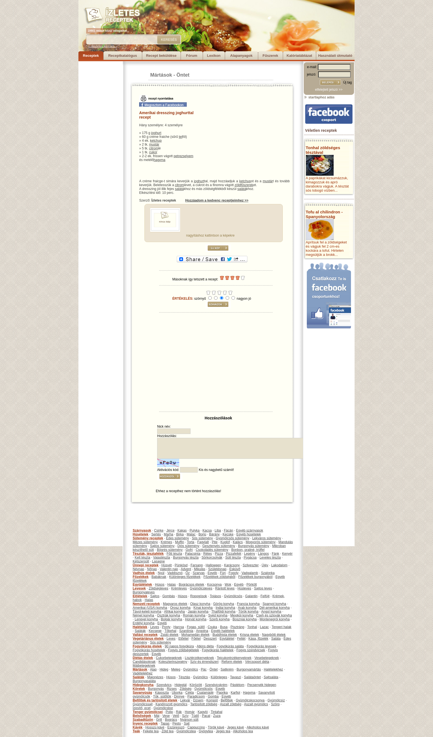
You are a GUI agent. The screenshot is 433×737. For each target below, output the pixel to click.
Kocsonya (214, 584)
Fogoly (234, 573)
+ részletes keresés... (102, 46)
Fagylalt (203, 542)
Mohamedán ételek (195, 635)
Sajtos (154, 596)
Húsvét (167, 565)
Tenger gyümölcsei (148, 712)
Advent (186, 569)
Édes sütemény (177, 538)
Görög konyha (223, 604)
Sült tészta (233, 557)
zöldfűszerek (244, 185)
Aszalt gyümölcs (256, 704)
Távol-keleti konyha (147, 611)
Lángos (263, 554)
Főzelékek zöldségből (219, 577)
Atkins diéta (205, 646)
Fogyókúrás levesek (261, 646)
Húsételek (141, 534)
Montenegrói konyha (275, 619)
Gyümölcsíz (276, 700)
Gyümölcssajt (143, 704)
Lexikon (213, 55)
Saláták (140, 631)
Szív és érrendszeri (204, 662)
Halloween (213, 565)
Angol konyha (271, 611)
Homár (190, 712)
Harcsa (178, 627)
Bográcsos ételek (191, 584)
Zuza (217, 716)
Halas (171, 584)
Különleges (219, 677)
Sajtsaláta (271, 677)
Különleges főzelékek (184, 577)
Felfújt (265, 596)
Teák (136, 731)
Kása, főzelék (258, 638)
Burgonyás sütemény (253, 546)
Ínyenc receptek (145, 723)
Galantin (251, 596)
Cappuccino (196, 727)
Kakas (182, 530)
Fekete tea (151, 731)
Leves (154, 627)
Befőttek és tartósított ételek (155, 700)
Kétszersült (141, 561)
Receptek (91, 55)
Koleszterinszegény (173, 662)
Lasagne (158, 561)
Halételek (140, 627)
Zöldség (186, 689)
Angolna (202, 631)
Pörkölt (252, 584)
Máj (156, 716)
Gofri (189, 550)
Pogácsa (250, 557)
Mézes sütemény (145, 542)
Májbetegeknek (144, 666)
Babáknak (159, 577)
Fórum (191, 55)
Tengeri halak (281, 627)
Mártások (161, 75)
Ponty (166, 627)
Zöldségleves (158, 588)
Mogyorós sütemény (261, 542)
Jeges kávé (235, 727)
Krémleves (179, 588)
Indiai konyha (225, 608)
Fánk (275, 554)
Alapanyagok (241, 55)
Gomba (213, 696)
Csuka (212, 627)
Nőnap (152, 569)
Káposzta (162, 693)
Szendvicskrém (216, 685)
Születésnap (217, 569)
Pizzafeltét (233, 554)
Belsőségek (142, 716)
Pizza (219, 554)
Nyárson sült (189, 720)
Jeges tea (223, 731)
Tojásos (215, 596)
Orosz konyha (180, 608)
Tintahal (216, 712)
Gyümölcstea (186, 731)
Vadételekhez (143, 673)
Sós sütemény (202, 538)
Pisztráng (237, 627)
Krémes (166, 542)
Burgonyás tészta (186, 557)
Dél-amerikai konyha (274, 608)
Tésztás (184, 677)
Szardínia (186, 631)
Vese (166, 716)
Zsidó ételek (169, 635)
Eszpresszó (175, 727)
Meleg (175, 669)
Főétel (195, 638)
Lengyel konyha (146, 619)
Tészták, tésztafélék (148, 554)
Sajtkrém (227, 669)
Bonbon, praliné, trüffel (248, 550)
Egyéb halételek (223, 631)
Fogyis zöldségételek (183, 650)
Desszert (210, 638)
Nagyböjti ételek (274, 635)
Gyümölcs (190, 669)
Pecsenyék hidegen (261, 685)
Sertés (156, 534)
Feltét (241, 638)
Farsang (197, 565)
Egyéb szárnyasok (249, 530)
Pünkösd (181, 565)
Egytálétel (227, 638)
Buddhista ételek (224, 635)
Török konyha (248, 611)
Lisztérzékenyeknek (199, 658)
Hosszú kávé (155, 727)
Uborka (177, 693)
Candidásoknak (144, 662)
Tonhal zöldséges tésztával (323, 150)
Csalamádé (205, 693)
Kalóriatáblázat (299, 55)
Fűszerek (270, 55)
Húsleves (244, 588)
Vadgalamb (250, 573)
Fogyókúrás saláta (230, 646)
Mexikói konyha (241, 615)
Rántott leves (224, 588)
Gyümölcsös (233, 596)
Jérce (171, 530)
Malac (191, 534)
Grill (159, 720)
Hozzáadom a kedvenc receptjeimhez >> (217, 200)
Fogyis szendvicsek (250, 650)
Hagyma (249, 693)
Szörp (275, 704)
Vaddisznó (175, 573)
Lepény (249, 554)
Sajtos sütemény (162, 546)
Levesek (139, 588)
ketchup (156, 141)
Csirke (158, 530)
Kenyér (287, 554)
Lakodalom (279, 565)
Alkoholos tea (243, 731)
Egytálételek (142, 584)
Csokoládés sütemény (212, 550)
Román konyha (194, 615)
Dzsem (198, 700)
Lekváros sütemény (266, 538)
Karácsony (232, 565)
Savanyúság (142, 693)
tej (180, 137)
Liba (218, 530)
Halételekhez (273, 669)
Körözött (196, 685)
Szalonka (267, 573)
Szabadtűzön (143, 720)
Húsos (159, 584)
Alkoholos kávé (258, 727)
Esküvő (234, 569)
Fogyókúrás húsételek (149, 650)
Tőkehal (170, 631)
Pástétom (237, 685)
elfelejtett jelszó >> (328, 90)
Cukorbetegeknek (169, 658)
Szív (185, 716)
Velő (176, 716)
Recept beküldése (161, 55)
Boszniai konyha (245, 619)
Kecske (228, 534)
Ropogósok (198, 596)
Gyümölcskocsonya (250, 700)
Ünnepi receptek (146, 565)
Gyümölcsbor (163, 708)
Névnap (138, 569)
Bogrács (171, 720)
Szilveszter (251, 565)
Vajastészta (161, 557)
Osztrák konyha (168, 615)
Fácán (228, 530)
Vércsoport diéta (257, 662)
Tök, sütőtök (162, 696)
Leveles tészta (270, 557)
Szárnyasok (142, 530)
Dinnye (179, 696)
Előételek (140, 596)
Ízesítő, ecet (142, 708)
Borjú (202, 534)
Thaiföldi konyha (223, 611)
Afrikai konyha (174, 611)
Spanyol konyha (274, 604)
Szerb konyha (219, 619)
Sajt (187, 723)
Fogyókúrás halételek (217, 650)
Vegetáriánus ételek (148, 638)
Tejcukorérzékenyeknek (234, 658)
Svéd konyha (217, 615)
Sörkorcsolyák (212, 557)
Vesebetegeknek (266, 658)
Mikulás (199, 569)
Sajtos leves (263, 588)
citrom (153, 148)
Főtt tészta (174, 554)
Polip (169, 712)
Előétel (183, 638)
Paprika (222, 693)
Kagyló (203, 712)
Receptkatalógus (122, 55)
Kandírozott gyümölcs (171, 704)
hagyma (159, 160)
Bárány (214, 534)
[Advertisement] (100, 144)
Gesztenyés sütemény (218, 546)
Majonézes (155, 677)
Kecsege (155, 631)
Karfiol (235, 693)
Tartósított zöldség (203, 704)
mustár (154, 144)
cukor (153, 152)
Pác (204, 669)
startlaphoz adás (319, 97)
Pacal (206, 716)
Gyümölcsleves (201, 588)
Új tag (347, 82)
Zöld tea (167, 731)
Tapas (165, 723)
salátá (179, 189)
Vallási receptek (145, 635)
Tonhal (252, 627)
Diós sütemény (188, 546)
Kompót (212, 700)
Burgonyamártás (249, 669)
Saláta (276, 638)
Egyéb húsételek (248, 534)
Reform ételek (231, 662)
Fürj (223, 573)
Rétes (207, 554)
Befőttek (227, 700)
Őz (188, 573)
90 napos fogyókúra (179, 646)
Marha (168, 534)
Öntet (182, 75)
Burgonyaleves (144, 592)
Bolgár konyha (171, 619)
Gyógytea (206, 731)
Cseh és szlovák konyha (274, 615)
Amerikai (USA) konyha (150, 608)
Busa (224, 627)
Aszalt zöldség (230, 704)
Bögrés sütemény (170, 550)
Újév (265, 565)
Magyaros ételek (175, 604)
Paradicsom (196, 696)
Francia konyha (248, 604)
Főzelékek (141, 577)
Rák (179, 712)
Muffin (179, 542)
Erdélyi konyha (144, 623)
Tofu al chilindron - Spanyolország (324, 214)
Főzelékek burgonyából (255, 577)
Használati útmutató (335, 55)
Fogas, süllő (196, 627)
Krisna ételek (249, 635)
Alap (153, 669)
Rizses (172, 689)
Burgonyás (156, 689)
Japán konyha (198, 611)
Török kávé (216, 727)
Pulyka (195, 530)
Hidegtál (181, 685)
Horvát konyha (195, 619)
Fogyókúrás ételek (147, 646)
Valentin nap (169, 569)
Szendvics (164, 685)
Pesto (176, 723)
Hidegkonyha (143, 685)
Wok (228, 584)
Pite (215, 542)
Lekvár (185, 700)
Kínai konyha (203, 608)
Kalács (238, 542)
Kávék (137, 727)
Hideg (164, 669)
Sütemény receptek (148, 538)
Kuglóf (225, 542)
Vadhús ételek (144, 573)
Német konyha (143, 615)
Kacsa (207, 530)
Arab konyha (247, 608)
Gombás (168, 596)
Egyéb (212, 573)
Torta (190, 542)
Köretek (139, 689)
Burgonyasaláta (144, 681)
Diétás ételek (143, 658)
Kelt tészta (142, 557)
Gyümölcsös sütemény (232, 538)
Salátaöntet (252, 677)
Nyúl (161, 573)
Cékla (189, 693)
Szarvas (199, 573)
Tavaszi (235, 677)
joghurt (156, 133)
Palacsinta (192, 554)
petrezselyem (183, 156)
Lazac (264, 627)
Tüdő (195, 716)
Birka (180, 534)
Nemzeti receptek (146, 604)
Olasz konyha (200, 604)
